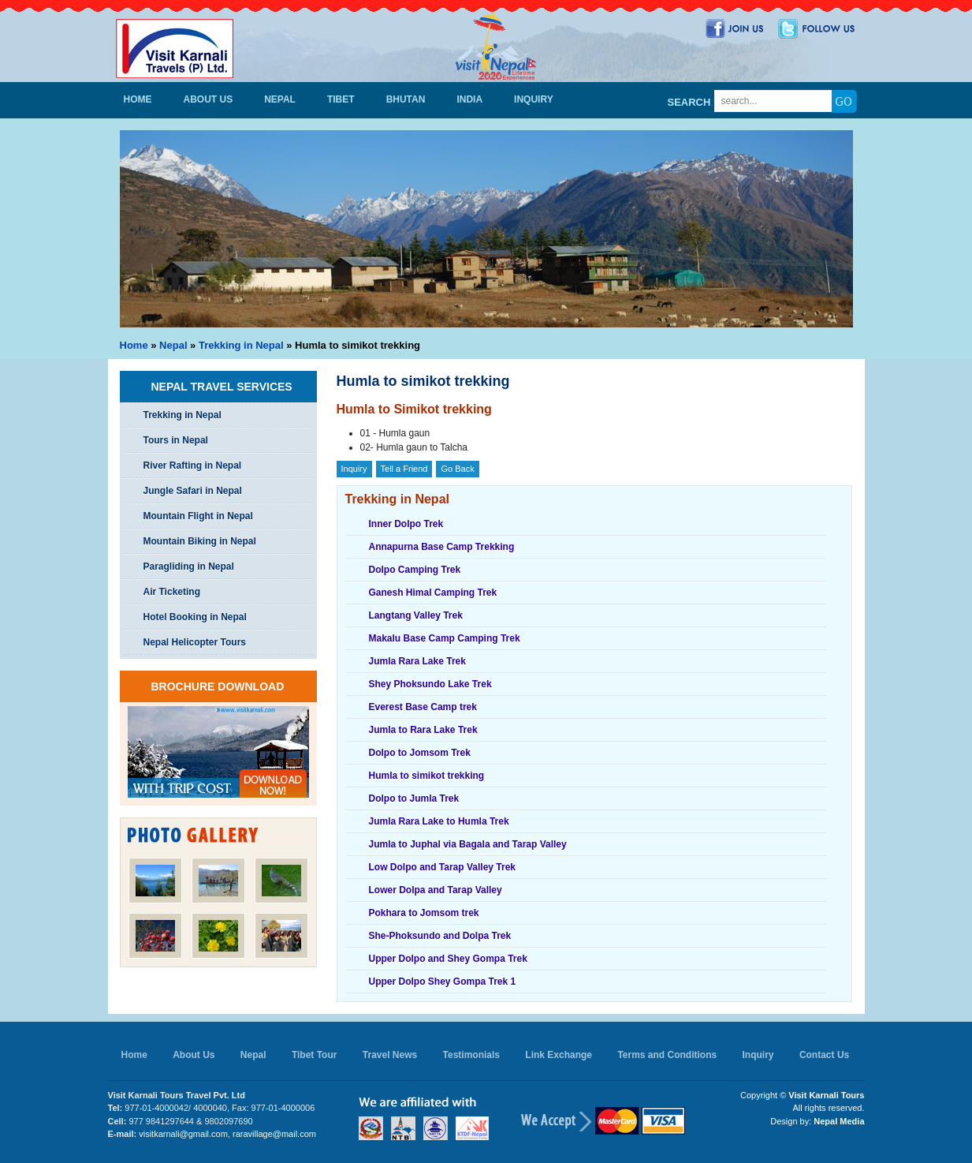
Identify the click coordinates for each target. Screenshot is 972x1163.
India (469, 99)
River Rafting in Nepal (192, 465)
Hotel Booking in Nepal (195, 617)
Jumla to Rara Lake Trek (423, 729)
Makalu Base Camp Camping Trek (444, 638)
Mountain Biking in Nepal (199, 541)
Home (138, 99)
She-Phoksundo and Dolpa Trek (440, 935)
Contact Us (824, 1054)
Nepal (280, 99)
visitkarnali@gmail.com (183, 1134)
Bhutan (406, 99)
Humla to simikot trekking (427, 775)
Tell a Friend (404, 468)
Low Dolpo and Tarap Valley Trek (442, 867)
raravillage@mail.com (274, 1134)
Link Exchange (558, 1054)
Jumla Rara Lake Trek (417, 661)
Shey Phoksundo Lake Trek (430, 684)
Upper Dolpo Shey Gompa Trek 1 (442, 981)
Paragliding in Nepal (188, 566)
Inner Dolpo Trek (406, 523)
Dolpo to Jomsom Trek (420, 752)
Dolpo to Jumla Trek (414, 798)
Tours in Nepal (175, 440)
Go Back (457, 468)
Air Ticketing (171, 591)
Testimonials (471, 1054)
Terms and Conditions (667, 1054)
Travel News (390, 1054)
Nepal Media (839, 1121)
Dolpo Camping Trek (415, 569)
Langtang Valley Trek (416, 615)
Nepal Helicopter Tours (194, 642)
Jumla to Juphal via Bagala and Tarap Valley (468, 844)
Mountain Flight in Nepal (198, 516)
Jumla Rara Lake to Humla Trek (439, 821)
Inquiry (533, 99)
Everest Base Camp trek (423, 706)
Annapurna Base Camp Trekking (442, 546)
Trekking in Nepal (241, 345)
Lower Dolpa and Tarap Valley (435, 890)
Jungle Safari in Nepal (192, 490)
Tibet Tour (314, 1054)
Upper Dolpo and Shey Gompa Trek (448, 958)
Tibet (341, 99)
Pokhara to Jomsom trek (424, 912)
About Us (208, 99)
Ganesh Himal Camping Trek (433, 592)
